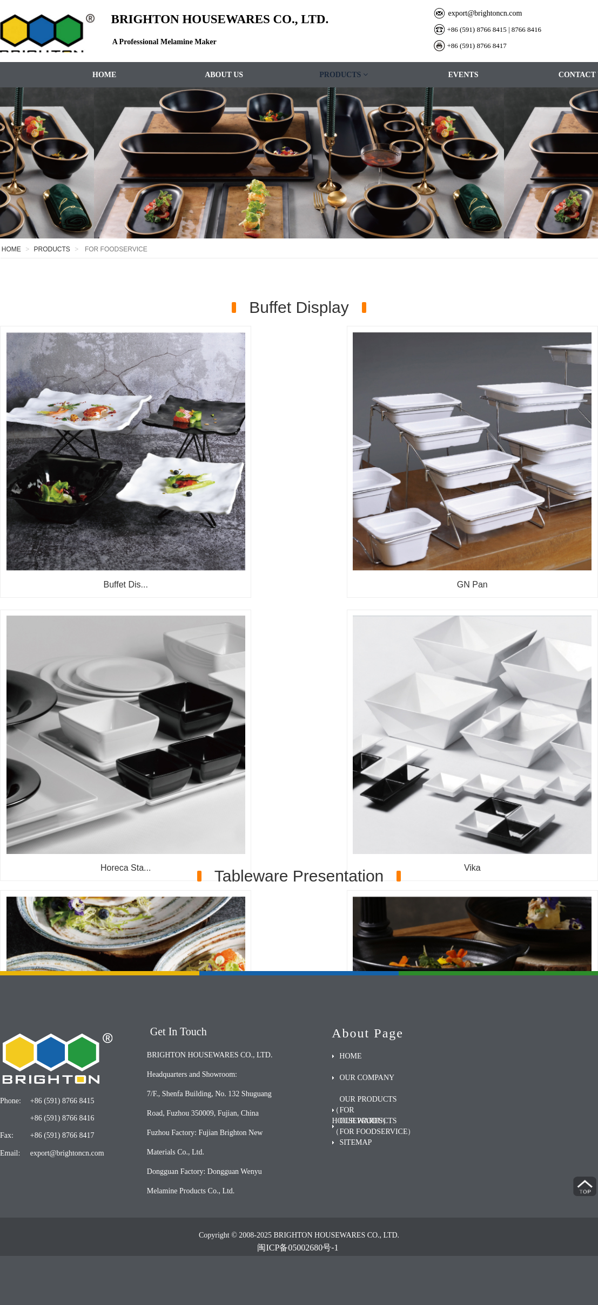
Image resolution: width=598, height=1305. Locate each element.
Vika (96, 750)
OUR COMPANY (366, 1078)
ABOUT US (224, 75)
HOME (104, 75)
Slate (298, 750)
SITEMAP (355, 1142)
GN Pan (299, 524)
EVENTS (463, 75)
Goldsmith (502, 750)
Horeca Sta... (502, 524)
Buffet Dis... (95, 524)
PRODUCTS (343, 75)
